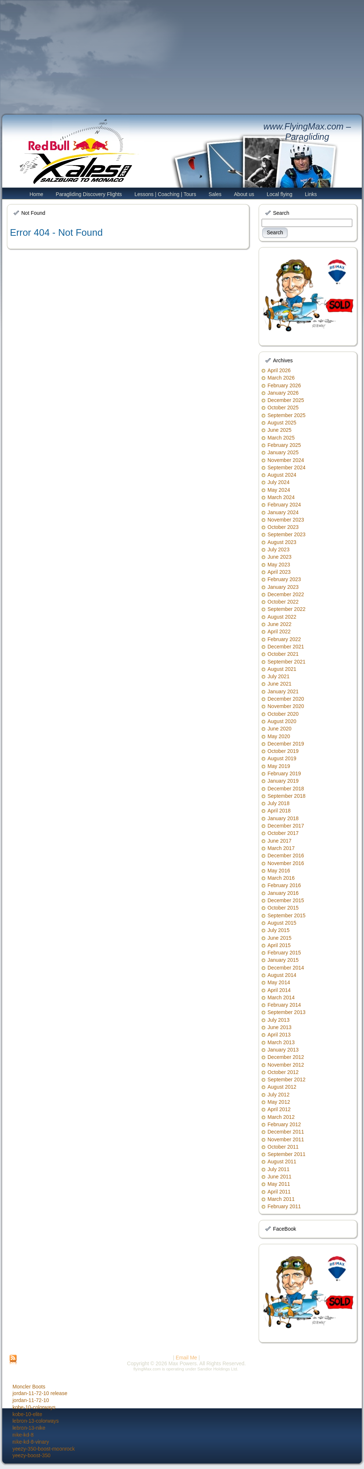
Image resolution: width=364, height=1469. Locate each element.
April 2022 (279, 631)
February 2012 (284, 1124)
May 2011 (278, 1184)
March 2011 (281, 1199)
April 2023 (279, 572)
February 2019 (284, 773)
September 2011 (286, 1154)
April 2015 (279, 945)
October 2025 (283, 407)
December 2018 (285, 789)
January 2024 (283, 512)
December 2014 (285, 968)
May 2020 (278, 736)
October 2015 (283, 908)
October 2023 (283, 527)
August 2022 (281, 617)
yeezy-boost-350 (31, 1455)
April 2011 (279, 1192)
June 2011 (279, 1177)
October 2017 (283, 833)
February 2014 (284, 1005)
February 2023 (284, 579)
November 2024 (285, 460)
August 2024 (281, 475)
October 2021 (283, 654)
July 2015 (278, 930)
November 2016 (285, 863)
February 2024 (284, 505)
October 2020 (283, 714)
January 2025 (283, 452)
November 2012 (285, 1065)
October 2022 (283, 602)
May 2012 (278, 1102)
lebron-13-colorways (35, 1421)
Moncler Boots (28, 1387)
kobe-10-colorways (34, 1407)
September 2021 (286, 662)
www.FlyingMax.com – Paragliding (307, 131)
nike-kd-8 (23, 1435)
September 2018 (286, 796)
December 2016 (285, 855)
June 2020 (279, 729)
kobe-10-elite (27, 1414)
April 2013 (279, 1035)
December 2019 (285, 744)
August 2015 (281, 923)
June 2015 (279, 938)
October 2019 (283, 751)
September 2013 (286, 1012)
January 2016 (283, 893)
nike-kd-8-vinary (30, 1442)
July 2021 (278, 676)
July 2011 (278, 1169)
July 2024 (278, 482)
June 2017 (279, 841)
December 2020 (285, 699)
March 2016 (281, 878)
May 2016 (278, 871)
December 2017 (285, 826)
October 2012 (283, 1072)
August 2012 (281, 1087)
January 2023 (283, 587)
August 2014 (281, 975)
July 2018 (278, 803)
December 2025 (285, 400)
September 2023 (286, 534)
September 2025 (286, 415)
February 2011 (284, 1206)
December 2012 (285, 1057)
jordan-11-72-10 (30, 1400)
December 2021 (285, 647)
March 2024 (281, 497)
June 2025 (279, 430)
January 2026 (283, 393)
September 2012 (286, 1079)
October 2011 (283, 1147)
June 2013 (279, 1027)
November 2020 (285, 706)
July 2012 (278, 1095)
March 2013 (281, 1042)
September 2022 (286, 609)
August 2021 (281, 669)
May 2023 (278, 565)
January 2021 (283, 691)
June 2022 (279, 624)
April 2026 (279, 370)
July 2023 (278, 549)
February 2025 (284, 445)
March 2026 (281, 378)
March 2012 (281, 1117)
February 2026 (284, 385)
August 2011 (281, 1161)
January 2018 (283, 818)
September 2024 (286, 467)
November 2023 (285, 520)
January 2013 (283, 1050)
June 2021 (279, 684)
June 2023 (279, 557)
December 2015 (285, 900)
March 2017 (281, 848)
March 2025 (281, 438)
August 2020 (281, 721)
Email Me (186, 1357)
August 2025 (281, 423)
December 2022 (285, 594)
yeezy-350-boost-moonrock (43, 1449)
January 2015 (283, 960)
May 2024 (278, 490)
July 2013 (278, 1020)
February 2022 (284, 639)
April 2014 (279, 990)
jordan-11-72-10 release (39, 1393)
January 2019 (283, 781)
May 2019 (278, 766)
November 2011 (285, 1139)
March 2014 (281, 997)
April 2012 (279, 1109)
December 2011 (285, 1132)
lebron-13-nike (29, 1428)
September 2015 (286, 915)
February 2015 (284, 953)
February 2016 (284, 885)
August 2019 (281, 758)
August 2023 (281, 542)
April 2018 (279, 811)
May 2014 (278, 982)
